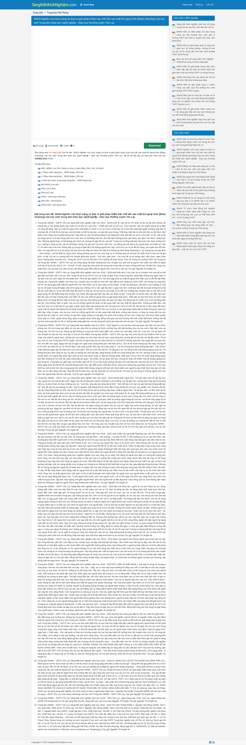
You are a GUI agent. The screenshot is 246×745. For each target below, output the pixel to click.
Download (155, 145)
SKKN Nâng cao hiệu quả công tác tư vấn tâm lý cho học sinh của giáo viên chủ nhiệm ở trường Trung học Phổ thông (193, 169)
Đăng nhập (187, 4)
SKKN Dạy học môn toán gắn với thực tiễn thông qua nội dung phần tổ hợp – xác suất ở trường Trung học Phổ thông (193, 225)
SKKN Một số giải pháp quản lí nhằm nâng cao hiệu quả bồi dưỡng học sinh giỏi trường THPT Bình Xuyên (193, 87)
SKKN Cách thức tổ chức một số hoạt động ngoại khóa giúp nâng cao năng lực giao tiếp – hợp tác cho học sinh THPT (193, 246)
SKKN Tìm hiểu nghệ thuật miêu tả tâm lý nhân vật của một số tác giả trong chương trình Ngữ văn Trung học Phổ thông (193, 190)
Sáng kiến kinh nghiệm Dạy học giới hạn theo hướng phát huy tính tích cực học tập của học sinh (193, 122)
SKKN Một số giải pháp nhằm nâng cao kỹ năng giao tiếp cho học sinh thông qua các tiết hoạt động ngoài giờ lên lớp (193, 112)
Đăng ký (199, 4)
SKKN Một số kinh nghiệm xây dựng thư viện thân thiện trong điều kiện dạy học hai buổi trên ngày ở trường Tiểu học (193, 236)
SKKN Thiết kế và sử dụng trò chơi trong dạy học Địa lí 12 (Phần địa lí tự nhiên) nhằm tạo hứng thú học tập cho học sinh (193, 201)
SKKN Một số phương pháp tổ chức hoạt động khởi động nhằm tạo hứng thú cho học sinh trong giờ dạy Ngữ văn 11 (193, 142)
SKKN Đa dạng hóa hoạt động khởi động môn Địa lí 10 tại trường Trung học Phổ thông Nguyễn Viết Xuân (193, 180)
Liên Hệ (209, 4)
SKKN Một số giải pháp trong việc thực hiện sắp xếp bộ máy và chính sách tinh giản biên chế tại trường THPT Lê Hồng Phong (193, 69)
